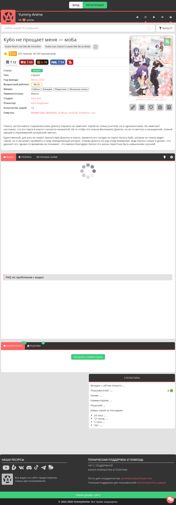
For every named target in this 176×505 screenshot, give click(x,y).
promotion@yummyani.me (136, 478)
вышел (37, 70)
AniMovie (84, 112)
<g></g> (45, 411)
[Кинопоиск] (42, 62)
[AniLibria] (70, 62)
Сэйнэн (36, 89)
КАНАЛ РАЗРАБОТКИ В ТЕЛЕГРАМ (107, 469)
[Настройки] (171, 157)
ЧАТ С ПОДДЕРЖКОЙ (100, 465)
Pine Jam (36, 98)
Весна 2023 (37, 79)
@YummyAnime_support (152, 482)
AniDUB (73, 112)
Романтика (61, 89)
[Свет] (164, 157)
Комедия (47, 89)
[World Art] (26, 62)
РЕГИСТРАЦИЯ (95, 5)
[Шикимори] (11, 62)
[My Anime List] (57, 62)
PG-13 (37, 84)
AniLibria (51, 112)
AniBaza (62, 112)
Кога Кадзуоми (39, 103)
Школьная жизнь (79, 89)
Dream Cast (38, 112)
